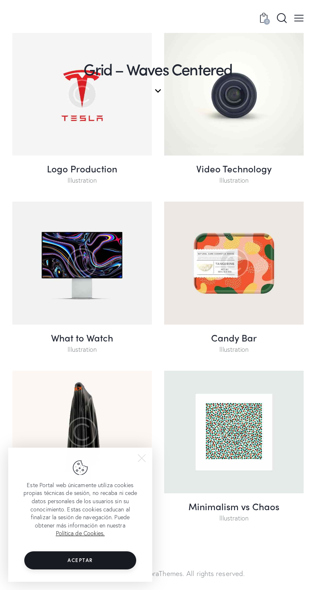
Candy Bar (234, 337)
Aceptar (80, 560)
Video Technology (234, 168)
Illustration (82, 180)
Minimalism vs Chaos (233, 506)
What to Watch (82, 337)
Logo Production (82, 168)
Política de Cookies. (80, 533)
